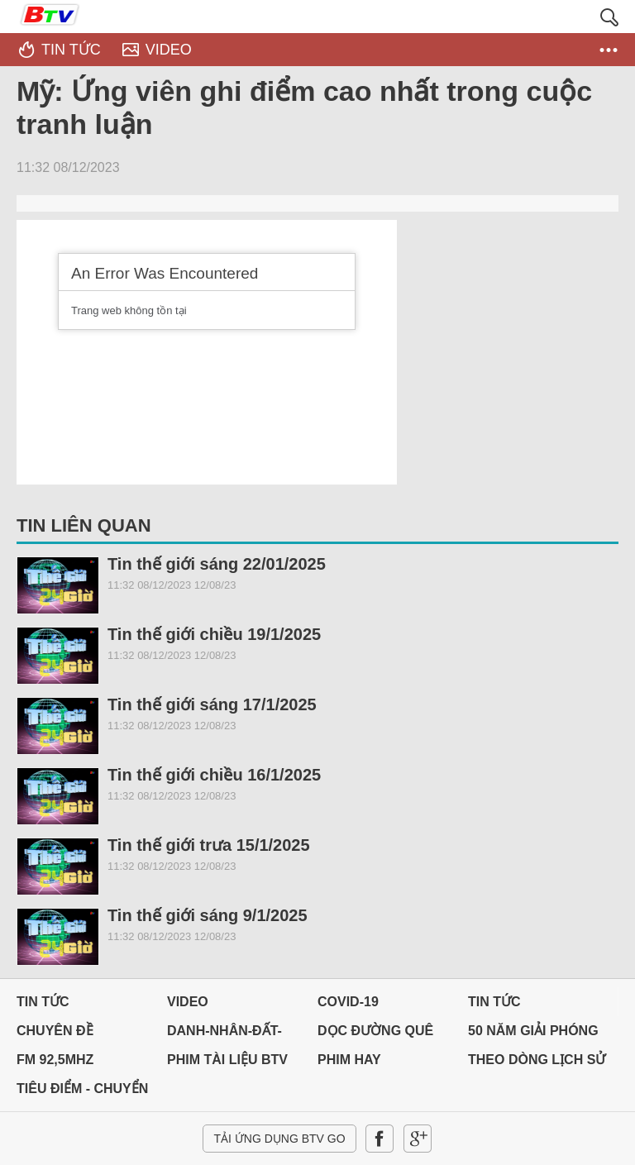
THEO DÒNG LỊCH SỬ (536, 1060)
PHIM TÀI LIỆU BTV (227, 1060)
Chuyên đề (55, 1031)
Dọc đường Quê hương (375, 1035)
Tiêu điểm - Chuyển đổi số (82, 1092)
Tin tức (43, 1002)
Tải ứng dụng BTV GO (279, 1138)
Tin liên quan (84, 525)
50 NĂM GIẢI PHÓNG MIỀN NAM (533, 1035)
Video (187, 1002)
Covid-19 (348, 1002)
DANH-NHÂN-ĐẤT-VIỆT (224, 1035)
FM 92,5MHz (55, 1060)
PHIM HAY (349, 1060)
